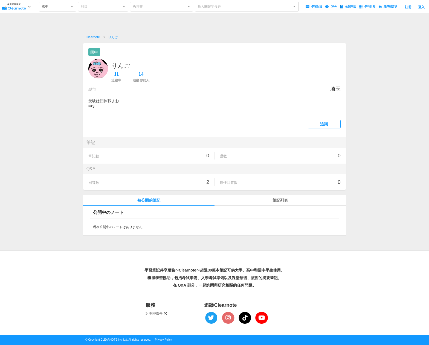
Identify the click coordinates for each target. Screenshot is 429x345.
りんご (113, 37)
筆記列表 (280, 200)
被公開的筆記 (148, 200)
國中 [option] (45, 6)
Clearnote (93, 37)
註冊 (408, 7)
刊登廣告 (158, 313)
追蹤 (324, 124)
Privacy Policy (163, 339)
